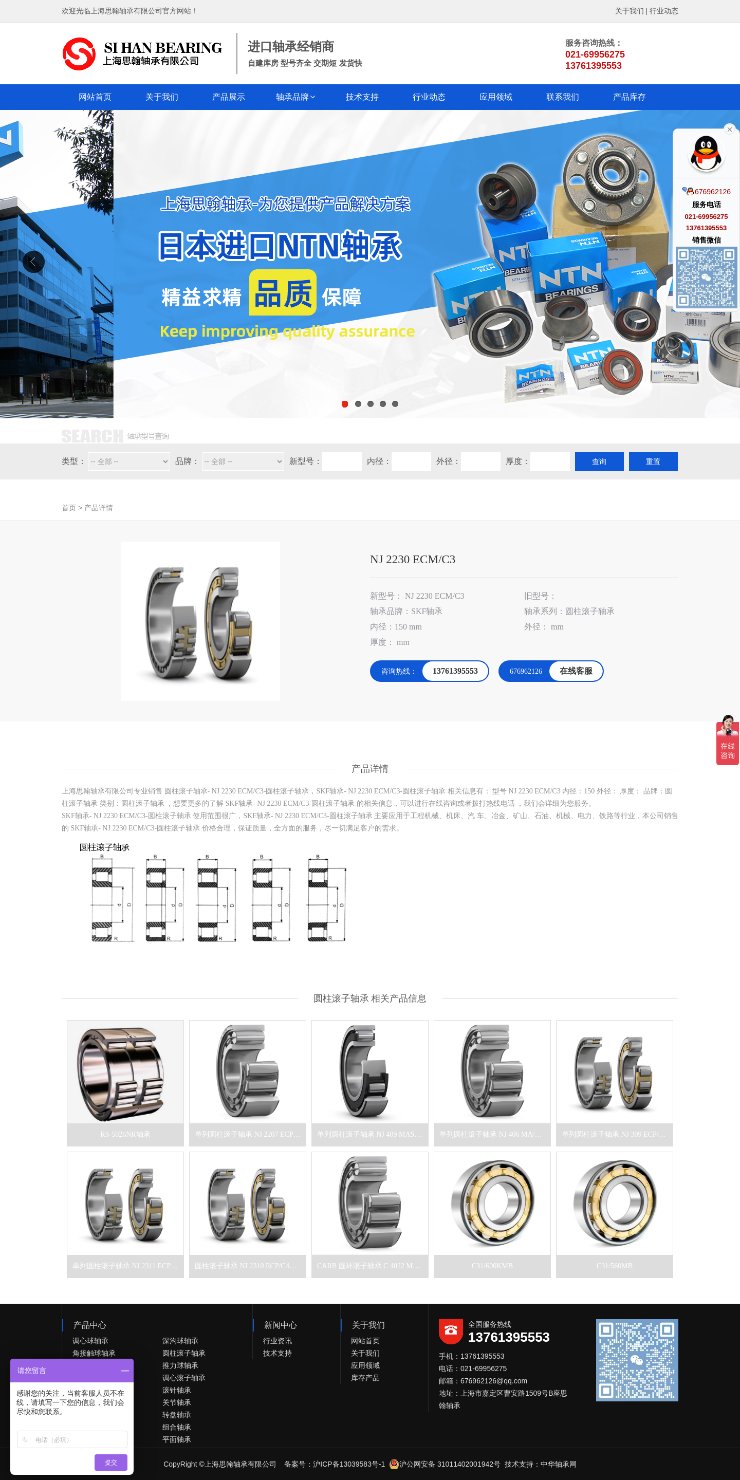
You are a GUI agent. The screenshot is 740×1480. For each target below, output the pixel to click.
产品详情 (98, 508)
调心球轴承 (90, 1341)
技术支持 (362, 96)
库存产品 (365, 1378)
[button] (295, 97)
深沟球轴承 (180, 1341)
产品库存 (629, 96)
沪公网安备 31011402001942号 (445, 1464)
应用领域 (495, 96)
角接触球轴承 (94, 1353)
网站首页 (95, 96)
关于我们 (629, 11)
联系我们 (562, 96)
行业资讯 (277, 1341)
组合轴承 (176, 1427)
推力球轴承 (180, 1365)
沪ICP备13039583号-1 (349, 1464)
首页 (69, 508)
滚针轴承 (176, 1390)
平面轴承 (176, 1439)
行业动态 (664, 11)
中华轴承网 (559, 1464)
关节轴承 (176, 1402)
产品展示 (228, 96)
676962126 (706, 191)
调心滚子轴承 (184, 1378)
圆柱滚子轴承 (184, 1353)
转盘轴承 (176, 1415)
